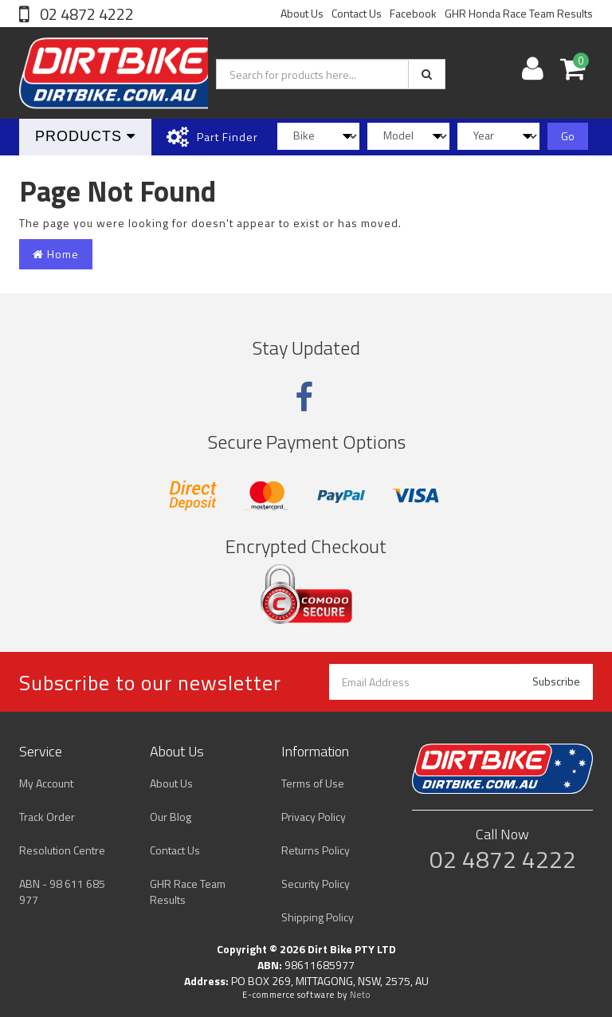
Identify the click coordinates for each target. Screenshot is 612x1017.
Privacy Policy (313, 816)
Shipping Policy (317, 917)
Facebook (413, 13)
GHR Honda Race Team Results (519, 13)
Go (568, 136)
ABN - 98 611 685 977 (62, 891)
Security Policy (315, 883)
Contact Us (357, 13)
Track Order (47, 816)
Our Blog (170, 816)
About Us (302, 13)
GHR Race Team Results (188, 891)
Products (85, 136)
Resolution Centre (62, 850)
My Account (46, 783)
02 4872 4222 (85, 14)
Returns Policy (315, 850)
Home (56, 253)
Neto (360, 994)
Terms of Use (312, 783)
